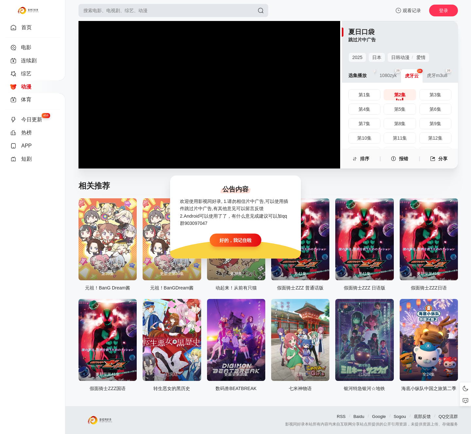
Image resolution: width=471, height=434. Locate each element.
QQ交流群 (448, 416)
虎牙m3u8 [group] (439, 73)
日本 (376, 57)
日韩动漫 (400, 57)
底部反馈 (422, 416)
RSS (341, 416)
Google (379, 416)
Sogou (399, 416)
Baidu (358, 416)
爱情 (421, 57)
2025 (357, 57)
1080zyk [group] (390, 73)
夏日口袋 (361, 31)
